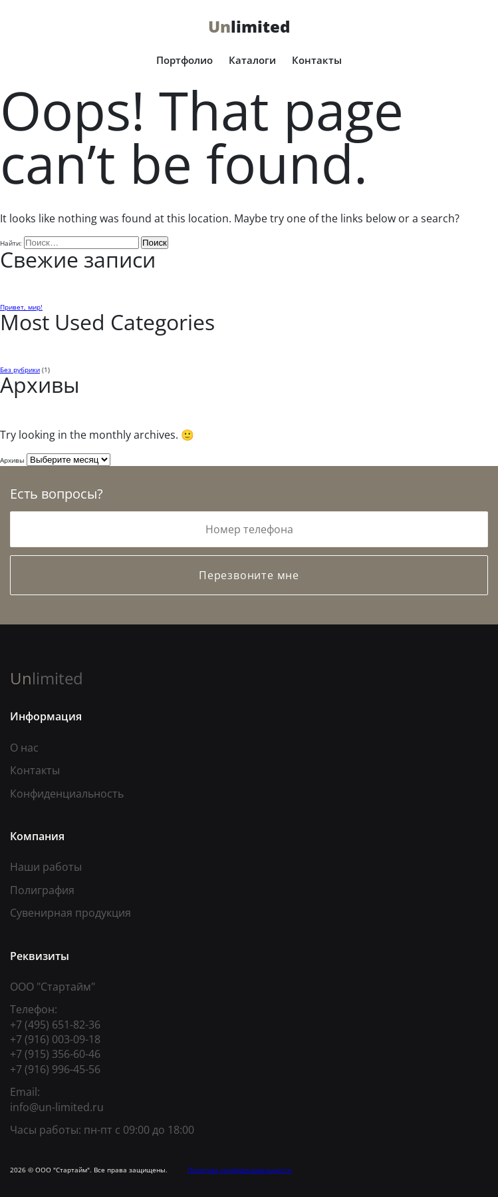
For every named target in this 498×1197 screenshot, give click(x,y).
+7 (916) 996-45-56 (55, 1069)
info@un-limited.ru (57, 1107)
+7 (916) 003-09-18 (55, 1039)
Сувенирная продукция (70, 912)
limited (249, 26)
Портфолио (184, 60)
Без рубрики (20, 369)
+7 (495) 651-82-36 (55, 1024)
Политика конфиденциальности (239, 1169)
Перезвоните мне (249, 575)
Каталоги (252, 60)
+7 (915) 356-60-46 (55, 1054)
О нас (24, 747)
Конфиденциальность (67, 793)
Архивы (12, 460)
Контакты (317, 60)
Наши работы (46, 866)
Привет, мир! (21, 307)
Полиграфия (42, 890)
